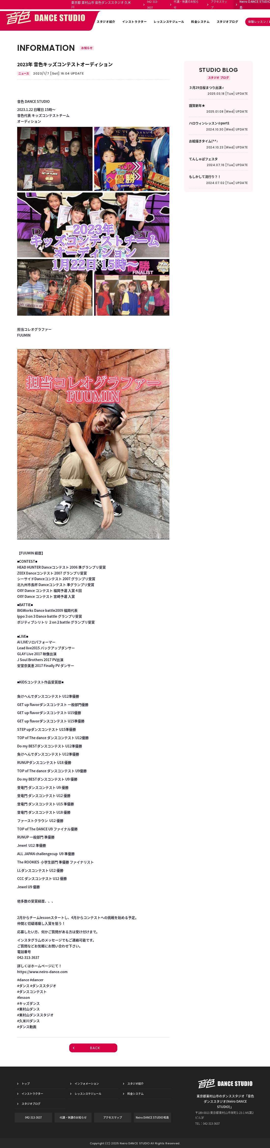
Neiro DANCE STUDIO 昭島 (152, 1117)
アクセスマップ (219, 4)
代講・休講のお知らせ (186, 4)
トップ (26, 1084)
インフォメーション (76, 22)
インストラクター (134, 22)
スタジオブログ (227, 22)
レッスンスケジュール (169, 22)
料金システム (200, 22)
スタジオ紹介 (106, 22)
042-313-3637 (152, 4)
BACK (95, 1047)
